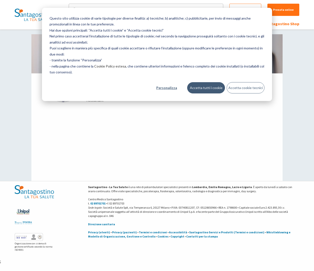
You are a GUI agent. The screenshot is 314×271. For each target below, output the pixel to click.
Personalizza (166, 88)
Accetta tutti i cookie (206, 88)
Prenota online (283, 9)
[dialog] (157, 54)
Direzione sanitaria (101, 224)
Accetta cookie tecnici (245, 88)
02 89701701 (97, 203)
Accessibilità (178, 232)
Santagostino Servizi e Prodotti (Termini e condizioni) (226, 232)
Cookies (163, 236)
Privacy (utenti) (99, 232)
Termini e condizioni (153, 232)
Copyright (177, 236)
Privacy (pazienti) (124, 232)
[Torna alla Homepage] (33, 15)
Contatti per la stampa (202, 236)
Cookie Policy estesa (110, 66)
